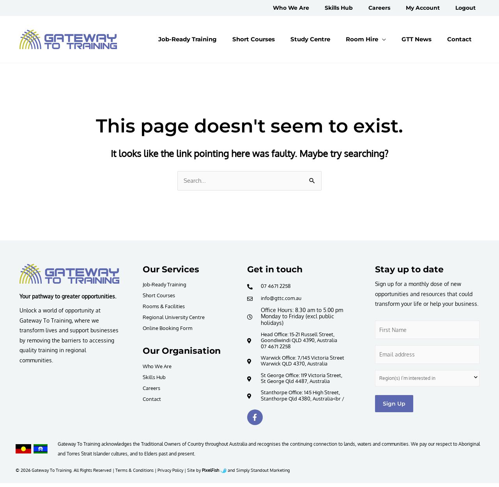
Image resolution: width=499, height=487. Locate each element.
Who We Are (159, 366)
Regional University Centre (176, 317)
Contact (152, 399)
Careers (152, 388)
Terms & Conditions (134, 474)
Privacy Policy (170, 474)
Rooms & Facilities (166, 306)
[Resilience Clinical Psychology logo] (69, 274)
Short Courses (160, 295)
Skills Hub (155, 377)
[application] (401, 39)
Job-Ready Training (166, 284)
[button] (385, 39)
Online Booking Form (169, 328)
